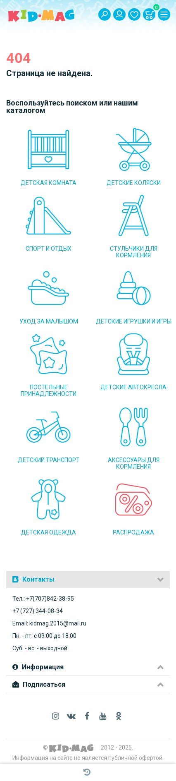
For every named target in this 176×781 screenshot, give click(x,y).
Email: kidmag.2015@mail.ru (49, 623)
